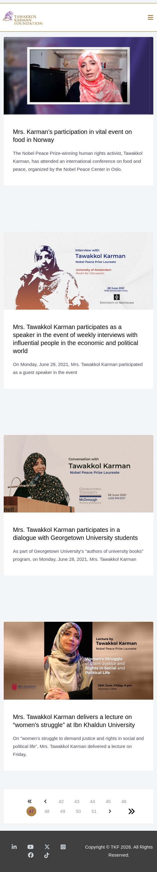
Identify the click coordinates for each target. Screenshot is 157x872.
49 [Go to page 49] (62, 811)
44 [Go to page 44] (92, 801)
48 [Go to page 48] (47, 811)
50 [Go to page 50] (78, 811)
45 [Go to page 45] (108, 801)
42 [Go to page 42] (61, 801)
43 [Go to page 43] (76, 801)
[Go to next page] (110, 811)
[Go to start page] (30, 801)
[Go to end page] (131, 811)
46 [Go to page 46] (124, 801)
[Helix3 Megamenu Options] (150, 17)
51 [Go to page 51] (94, 811)
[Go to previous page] (45, 801)
